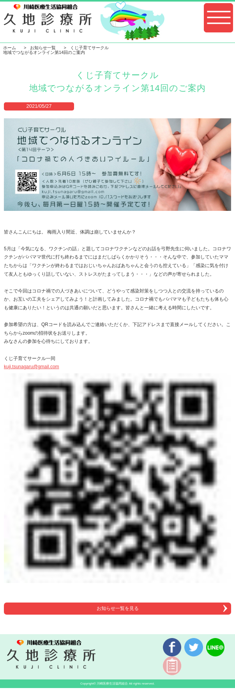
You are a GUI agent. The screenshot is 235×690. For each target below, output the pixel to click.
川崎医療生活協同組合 (112, 683)
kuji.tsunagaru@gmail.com (31, 366)
